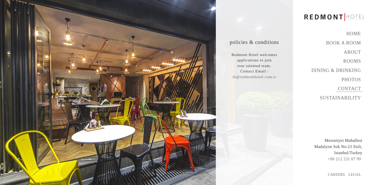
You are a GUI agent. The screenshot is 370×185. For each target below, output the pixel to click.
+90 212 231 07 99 (344, 159)
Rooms (352, 61)
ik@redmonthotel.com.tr (254, 77)
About (352, 52)
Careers (336, 175)
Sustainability (340, 97)
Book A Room (343, 42)
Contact (349, 88)
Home (353, 33)
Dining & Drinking (336, 70)
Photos (351, 79)
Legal (355, 175)
